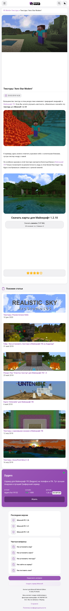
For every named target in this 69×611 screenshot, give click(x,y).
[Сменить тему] (64, 3)
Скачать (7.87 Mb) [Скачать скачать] (34, 224)
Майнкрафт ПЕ (9, 104)
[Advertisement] (34, 69)
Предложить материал (34, 578)
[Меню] (4, 3)
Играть (34, 499)
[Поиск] (59, 3)
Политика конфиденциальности (34, 608)
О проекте (34, 604)
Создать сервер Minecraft (34, 583)
